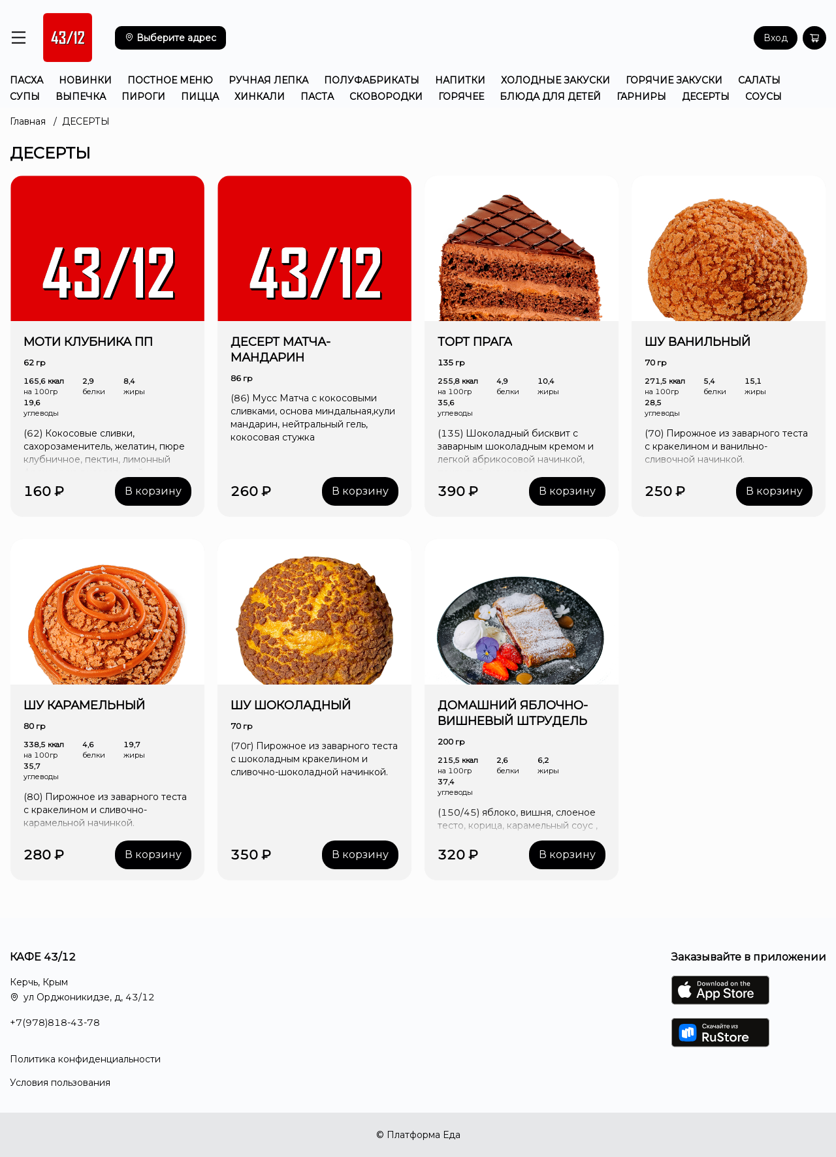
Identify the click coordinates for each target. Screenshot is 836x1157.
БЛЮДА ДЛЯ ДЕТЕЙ (550, 96)
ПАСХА (26, 80)
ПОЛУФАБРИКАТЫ (371, 80)
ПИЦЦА (200, 96)
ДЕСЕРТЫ (706, 96)
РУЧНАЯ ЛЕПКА (268, 80)
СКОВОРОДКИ (386, 96)
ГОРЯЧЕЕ (461, 96)
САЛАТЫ (759, 80)
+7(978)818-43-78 (55, 1022)
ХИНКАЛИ (259, 96)
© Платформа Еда (418, 1135)
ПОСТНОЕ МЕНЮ (170, 80)
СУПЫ (25, 96)
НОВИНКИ (85, 80)
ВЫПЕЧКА (81, 96)
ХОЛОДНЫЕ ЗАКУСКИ (555, 80)
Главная (28, 121)
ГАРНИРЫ (641, 96)
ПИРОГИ (143, 96)
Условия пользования (60, 1082)
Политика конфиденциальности (85, 1059)
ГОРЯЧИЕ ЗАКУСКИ (674, 80)
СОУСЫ (763, 96)
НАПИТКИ (460, 80)
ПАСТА (317, 96)
